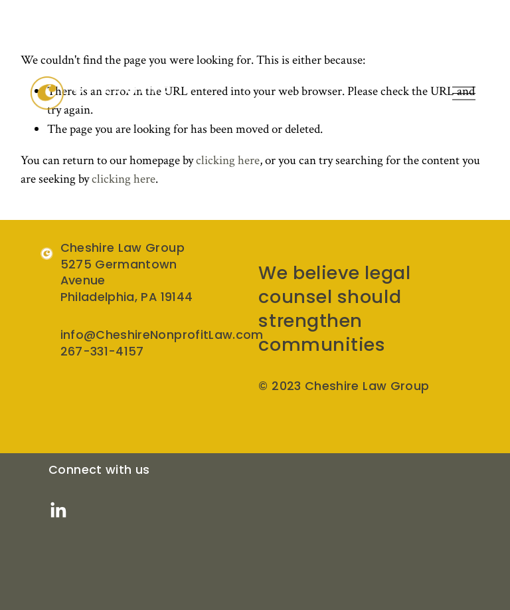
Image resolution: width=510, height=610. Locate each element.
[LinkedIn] (57, 510)
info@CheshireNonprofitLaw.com (162, 335)
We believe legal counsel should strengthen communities (334, 308)
